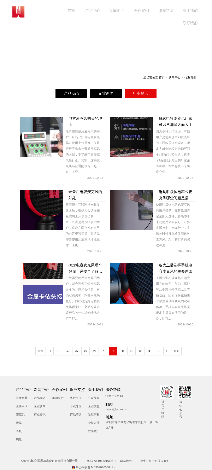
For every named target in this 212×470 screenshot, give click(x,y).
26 (85, 351)
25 (76, 351)
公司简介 (94, 398)
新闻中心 (117, 10)
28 (103, 351)
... (58, 351)
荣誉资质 (94, 422)
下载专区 (76, 406)
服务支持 (165, 10)
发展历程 (94, 414)
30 (122, 351)
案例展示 (58, 398)
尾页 (176, 351)
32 (140, 351)
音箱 (19, 422)
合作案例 (141, 10)
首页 (71, 10)
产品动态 (71, 93)
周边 (19, 439)
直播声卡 (22, 406)
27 (94, 351)
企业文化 (94, 406)
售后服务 (76, 398)
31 (131, 351)
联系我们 (190, 23)
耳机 (19, 431)
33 (149, 351)
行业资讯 (190, 77)
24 (67, 351)
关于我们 (190, 10)
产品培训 (76, 414)
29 (113, 351)
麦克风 (20, 414)
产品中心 (92, 10)
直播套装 (22, 398)
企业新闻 (106, 93)
